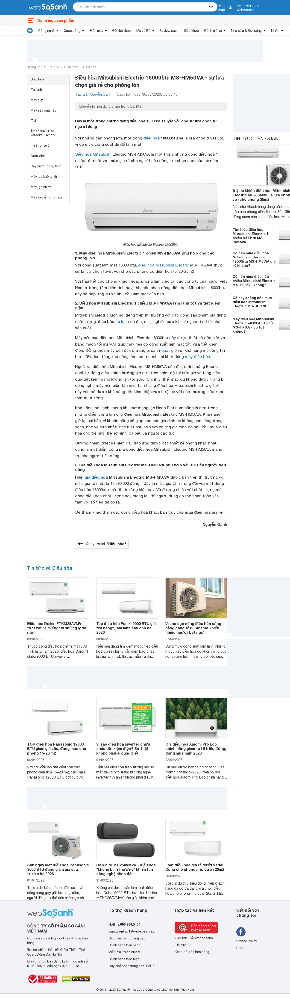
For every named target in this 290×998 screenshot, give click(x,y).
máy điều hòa (197, 356)
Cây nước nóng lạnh (46, 166)
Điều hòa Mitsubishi (93, 154)
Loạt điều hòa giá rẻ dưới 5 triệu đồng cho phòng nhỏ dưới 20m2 (195, 867)
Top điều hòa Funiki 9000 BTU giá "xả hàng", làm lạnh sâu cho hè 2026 (126, 627)
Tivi (33, 121)
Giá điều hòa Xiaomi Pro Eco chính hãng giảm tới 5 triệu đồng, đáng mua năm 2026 (195, 748)
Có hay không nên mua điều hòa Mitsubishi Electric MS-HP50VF (252, 302)
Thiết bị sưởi (40, 145)
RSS (239, 948)
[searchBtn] (211, 7)
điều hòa (151, 138)
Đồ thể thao (121, 31)
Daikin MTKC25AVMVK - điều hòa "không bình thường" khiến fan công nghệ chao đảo (126, 869)
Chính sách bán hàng (124, 945)
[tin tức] (30, 30)
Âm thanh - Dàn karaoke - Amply (43, 133)
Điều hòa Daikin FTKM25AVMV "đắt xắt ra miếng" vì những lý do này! (56, 627)
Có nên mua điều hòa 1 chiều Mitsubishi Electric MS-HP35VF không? (254, 280)
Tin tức (53, 67)
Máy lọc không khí (44, 176)
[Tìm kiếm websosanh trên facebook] (241, 931)
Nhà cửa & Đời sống (246, 31)
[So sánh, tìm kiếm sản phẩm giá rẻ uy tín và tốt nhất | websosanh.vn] (48, 7)
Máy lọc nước (41, 187)
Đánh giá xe (213, 31)
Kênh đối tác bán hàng (192, 952)
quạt (165, 350)
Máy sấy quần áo (43, 110)
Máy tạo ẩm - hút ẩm (46, 197)
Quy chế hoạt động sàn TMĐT (131, 966)
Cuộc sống (72, 31)
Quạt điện (38, 156)
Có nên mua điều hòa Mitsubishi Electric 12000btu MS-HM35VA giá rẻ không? (254, 259)
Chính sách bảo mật (123, 959)
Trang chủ (34, 67)
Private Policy (246, 941)
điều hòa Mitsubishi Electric (163, 265)
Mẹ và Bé (143, 31)
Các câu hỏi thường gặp (127, 938)
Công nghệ (46, 31)
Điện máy (96, 31)
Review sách (169, 31)
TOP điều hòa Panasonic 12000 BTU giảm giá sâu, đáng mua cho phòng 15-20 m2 (56, 748)
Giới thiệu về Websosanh (194, 938)
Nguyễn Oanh (215, 524)
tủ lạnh (122, 321)
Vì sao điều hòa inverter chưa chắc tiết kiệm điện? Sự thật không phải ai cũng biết (123, 748)
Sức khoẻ (191, 31)
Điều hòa (90, 67)
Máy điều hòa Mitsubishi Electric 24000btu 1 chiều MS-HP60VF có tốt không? (254, 325)
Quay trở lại (106, 544)
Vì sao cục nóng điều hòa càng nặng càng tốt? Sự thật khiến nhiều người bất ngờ (193, 627)
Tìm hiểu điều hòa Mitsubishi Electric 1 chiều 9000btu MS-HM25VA (250, 235)
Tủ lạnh (36, 90)
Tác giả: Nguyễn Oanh (93, 94)
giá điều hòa (96, 477)
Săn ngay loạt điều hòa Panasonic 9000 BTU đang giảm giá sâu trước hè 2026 (58, 869)
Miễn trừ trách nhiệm (124, 952)
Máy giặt (37, 100)
